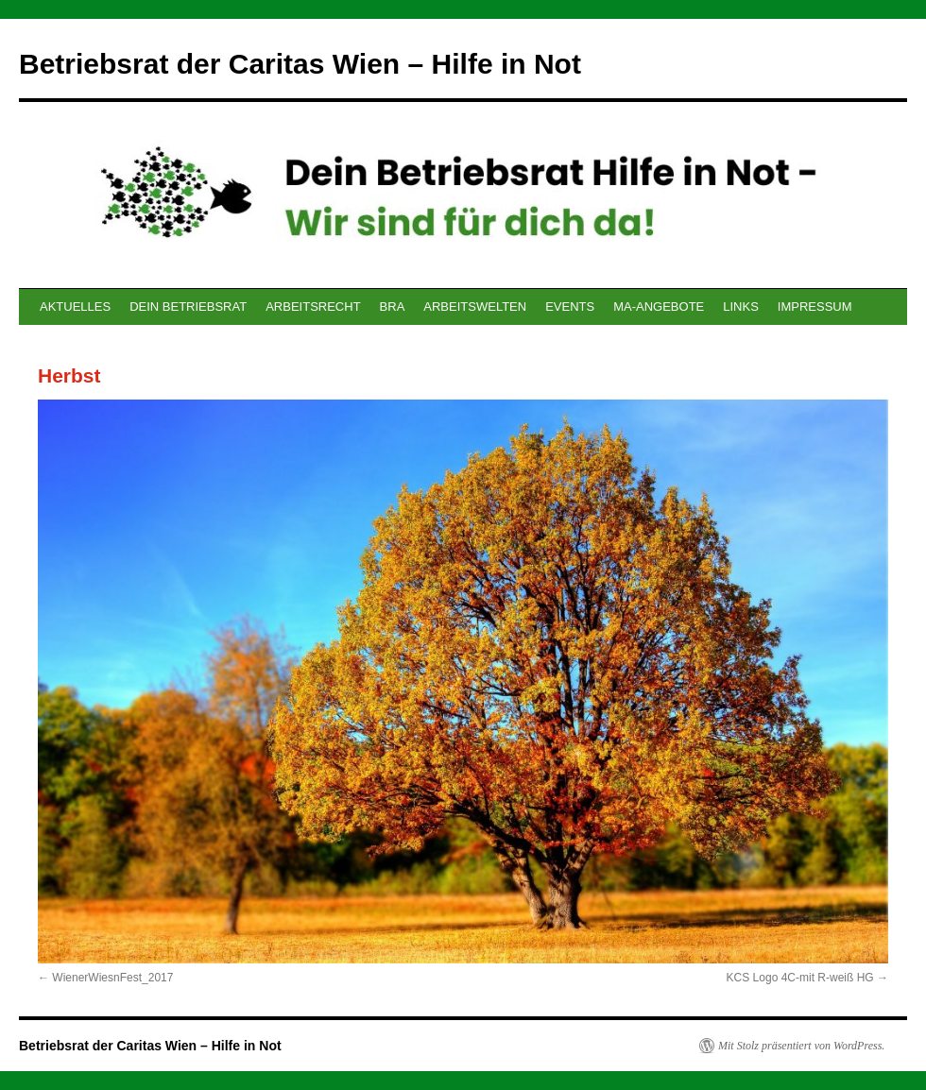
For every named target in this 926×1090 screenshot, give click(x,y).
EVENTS (569, 306)
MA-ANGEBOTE (658, 306)
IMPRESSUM (815, 306)
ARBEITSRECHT (313, 306)
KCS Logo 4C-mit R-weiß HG (800, 977)
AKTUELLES (75, 306)
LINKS (741, 306)
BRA (392, 306)
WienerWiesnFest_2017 (112, 977)
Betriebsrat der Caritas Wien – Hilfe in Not (300, 63)
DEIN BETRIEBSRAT (188, 306)
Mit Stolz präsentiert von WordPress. (801, 1045)
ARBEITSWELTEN (474, 306)
